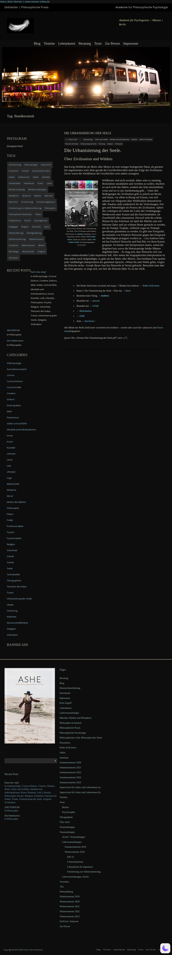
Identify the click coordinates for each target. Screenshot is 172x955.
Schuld (10, 556)
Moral (10, 495)
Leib (9, 465)
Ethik (9, 411)
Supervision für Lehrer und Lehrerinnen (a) (80, 787)
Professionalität (15, 526)
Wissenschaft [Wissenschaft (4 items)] (28, 251)
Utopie (10, 604)
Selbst (62, 752)
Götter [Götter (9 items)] (12, 177)
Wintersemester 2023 (70, 916)
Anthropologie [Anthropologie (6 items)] (31, 164)
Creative (11, 393)
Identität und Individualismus (120, 139)
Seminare (64, 757)
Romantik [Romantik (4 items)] (36, 226)
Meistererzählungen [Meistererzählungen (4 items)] (37, 189)
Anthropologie (88, 139)
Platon (10, 514)
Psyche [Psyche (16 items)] (27, 220)
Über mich (65, 822)
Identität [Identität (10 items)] (46, 177)
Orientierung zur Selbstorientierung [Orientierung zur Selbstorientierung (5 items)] (25, 208)
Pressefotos (65, 742)
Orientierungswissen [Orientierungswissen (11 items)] (45, 202)
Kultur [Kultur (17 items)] (40, 183)
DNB (81, 316)
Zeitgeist (110, 144)
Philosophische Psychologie (73, 733)
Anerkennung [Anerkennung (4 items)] (15, 164)
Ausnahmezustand (16, 369)
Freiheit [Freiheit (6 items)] (25, 171)
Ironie (10, 435)
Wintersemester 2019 (70, 896)
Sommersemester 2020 (70, 762)
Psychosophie (14, 538)
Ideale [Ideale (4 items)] (35, 177)
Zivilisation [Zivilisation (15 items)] (13, 257)
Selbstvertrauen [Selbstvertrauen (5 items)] (36, 239)
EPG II (70, 857)
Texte (98, 43)
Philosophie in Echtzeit (70, 723)
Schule (10, 562)
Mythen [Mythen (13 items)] (37, 195)
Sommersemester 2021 (70, 767)
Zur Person (112, 43)
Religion (11, 544)
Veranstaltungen (67, 827)
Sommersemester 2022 (70, 772)
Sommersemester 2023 (70, 777)
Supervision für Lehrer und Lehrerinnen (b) (80, 792)
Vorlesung (101, 144)
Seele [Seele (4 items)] (46, 226)
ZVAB (95, 306)
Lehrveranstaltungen (69, 713)
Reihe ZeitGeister (68, 747)
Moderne (134, 139)
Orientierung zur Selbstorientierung (84, 871)
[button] (165, 948)
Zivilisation (118, 144)
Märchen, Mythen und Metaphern (75, 718)
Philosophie (13, 508)
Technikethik (13, 574)
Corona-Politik (14, 387)
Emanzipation (14, 405)
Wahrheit (11, 616)
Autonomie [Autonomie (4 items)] (46, 164)
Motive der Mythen (145, 139)
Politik (10, 520)
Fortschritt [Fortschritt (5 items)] (13, 171)
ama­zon (96, 301)
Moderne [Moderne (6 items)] (26, 195)
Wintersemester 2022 (70, 911)
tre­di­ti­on (80, 234)
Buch (128, 290)
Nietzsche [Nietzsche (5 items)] (13, 202)
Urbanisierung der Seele (88, 144)
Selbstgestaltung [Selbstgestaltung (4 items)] (34, 233)
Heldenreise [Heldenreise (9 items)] (23, 177)
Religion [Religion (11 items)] (25, 226)
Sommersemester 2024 (70, 782)
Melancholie (13, 483)
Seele (10, 568)
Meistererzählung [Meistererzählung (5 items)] (17, 189)
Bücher (65, 807)
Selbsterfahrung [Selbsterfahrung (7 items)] (16, 233)
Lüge (9, 477)
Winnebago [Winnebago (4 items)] (14, 251)
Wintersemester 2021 (70, 906)
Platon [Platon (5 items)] (38, 214)
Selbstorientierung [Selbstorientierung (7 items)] (17, 239)
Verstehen (64, 882)
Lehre (10, 459)
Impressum (130, 43)
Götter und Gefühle (101, 139)
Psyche (10, 532)
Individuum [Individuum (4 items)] (29, 183)
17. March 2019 (72, 139)
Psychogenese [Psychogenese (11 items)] (40, 220)
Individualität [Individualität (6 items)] (14, 183)
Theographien (14, 580)
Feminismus (13, 417)
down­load (89, 321)
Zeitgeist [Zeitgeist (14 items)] (41, 251)
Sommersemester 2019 (75, 847)
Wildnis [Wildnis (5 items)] (41, 245)
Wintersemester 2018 (75, 852)
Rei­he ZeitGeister (151, 285)
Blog (37, 43)
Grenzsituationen (75, 862)
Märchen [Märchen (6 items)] (49, 195)
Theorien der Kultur (71, 144)
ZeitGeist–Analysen (69, 921)
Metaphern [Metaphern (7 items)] (14, 195)
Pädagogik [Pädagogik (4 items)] (13, 226)
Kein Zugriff (66, 703)
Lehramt (11, 453)
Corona (10, 375)
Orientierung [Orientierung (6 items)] (27, 202)
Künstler (11, 447)
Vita (61, 886)
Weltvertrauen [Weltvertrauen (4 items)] (28, 245)
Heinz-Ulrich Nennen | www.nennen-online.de (25, 1)
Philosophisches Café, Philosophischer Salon (81, 737)
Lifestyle (11, 471)
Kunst (10, 441)
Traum (10, 592)
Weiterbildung (66, 891)
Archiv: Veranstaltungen (73, 837)
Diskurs (11, 399)
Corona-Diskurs (15, 381)
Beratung (85, 43)
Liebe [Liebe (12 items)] (49, 183)
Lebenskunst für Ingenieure (80, 867)
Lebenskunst (66, 43)
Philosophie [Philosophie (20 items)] (50, 208)
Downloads (65, 693)
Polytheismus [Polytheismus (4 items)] (15, 220)
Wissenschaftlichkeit (17, 622)
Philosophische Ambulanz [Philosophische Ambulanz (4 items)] (20, 214)
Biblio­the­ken (85, 311)
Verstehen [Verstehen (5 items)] (13, 245)
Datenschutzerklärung (70, 688)
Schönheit (12, 550)
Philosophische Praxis (70, 728)
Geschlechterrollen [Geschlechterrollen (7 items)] (41, 171)
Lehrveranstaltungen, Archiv (75, 877)
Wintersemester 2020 (70, 901)
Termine (49, 43)
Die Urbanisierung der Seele (87, 133)
